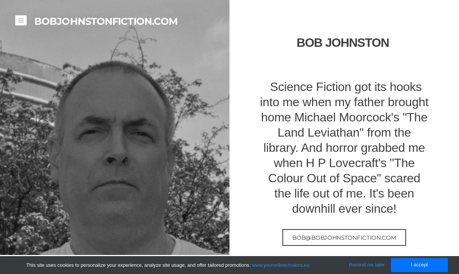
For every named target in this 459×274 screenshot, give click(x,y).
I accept (419, 265)
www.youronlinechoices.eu (280, 265)
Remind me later (367, 265)
